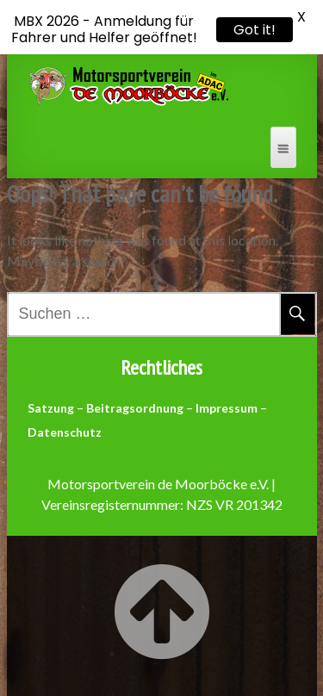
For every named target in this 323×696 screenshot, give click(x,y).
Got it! (254, 30)
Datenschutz (65, 432)
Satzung (51, 408)
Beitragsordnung (134, 408)
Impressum (227, 408)
